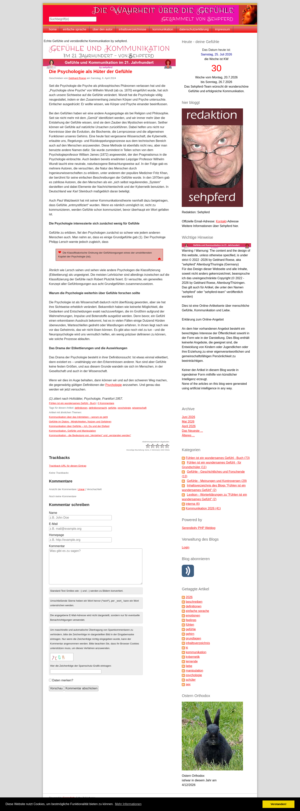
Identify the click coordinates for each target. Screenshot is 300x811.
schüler (191, 679)
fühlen (190, 624)
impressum (222, 29)
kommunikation (162, 29)
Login (185, 547)
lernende (192, 661)
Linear (81, 489)
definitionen (81, 407)
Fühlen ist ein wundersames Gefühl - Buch (72, 403)
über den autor (102, 29)
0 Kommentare (106, 403)
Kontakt (221, 221)
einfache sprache (74, 29)
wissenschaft (139, 407)
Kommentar (57, 546)
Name (53, 512)
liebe (189, 666)
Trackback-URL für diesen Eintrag (67, 465)
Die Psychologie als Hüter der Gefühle (90, 71)
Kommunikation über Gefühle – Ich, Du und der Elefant (79, 426)
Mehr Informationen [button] (128, 804)
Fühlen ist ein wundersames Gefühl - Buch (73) (218, 458)
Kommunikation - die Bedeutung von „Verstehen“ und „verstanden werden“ (90, 435)
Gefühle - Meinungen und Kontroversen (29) (217, 480)
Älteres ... (188, 435)
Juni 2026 (188, 417)
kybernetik (193, 656)
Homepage (56, 535)
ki (187, 647)
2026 (189, 597)
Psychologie (113, 384)
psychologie (124, 407)
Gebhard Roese (77, 78)
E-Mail (53, 523)
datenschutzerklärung (194, 29)
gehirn (190, 633)
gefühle (112, 407)
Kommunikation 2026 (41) (203, 508)
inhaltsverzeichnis (198, 643)
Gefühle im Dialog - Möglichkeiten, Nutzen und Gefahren (80, 421)
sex (188, 684)
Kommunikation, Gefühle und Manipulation (72, 430)
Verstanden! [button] (278, 804)
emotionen (193, 615)
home (53, 29)
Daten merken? (62, 680)
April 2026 (189, 426)
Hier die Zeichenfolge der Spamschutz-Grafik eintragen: (81, 665)
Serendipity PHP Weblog (198, 528)
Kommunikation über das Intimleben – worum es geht (78, 417)
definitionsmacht (98, 407)
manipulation (194, 670)
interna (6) (193, 503)
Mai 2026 (188, 421)
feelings (191, 620)
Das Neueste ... (192, 430)
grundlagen (193, 638)
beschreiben (194, 601)
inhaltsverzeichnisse (132, 29)
